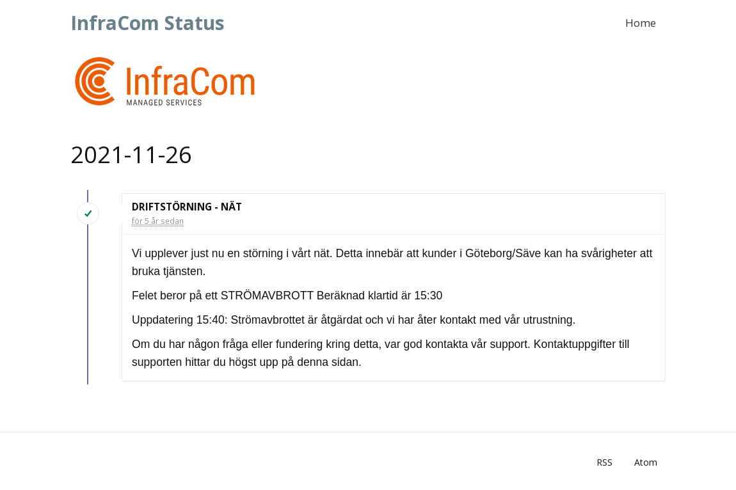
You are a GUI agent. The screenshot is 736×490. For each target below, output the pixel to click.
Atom (645, 462)
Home (640, 22)
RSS (604, 462)
